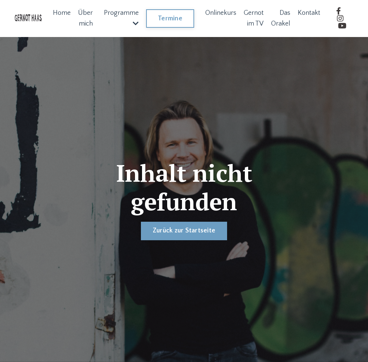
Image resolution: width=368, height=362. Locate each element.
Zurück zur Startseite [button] (184, 230)
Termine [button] (170, 18)
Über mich (85, 18)
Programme (121, 18)
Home (62, 13)
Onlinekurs (220, 13)
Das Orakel (280, 18)
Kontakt (309, 13)
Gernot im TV (254, 18)
